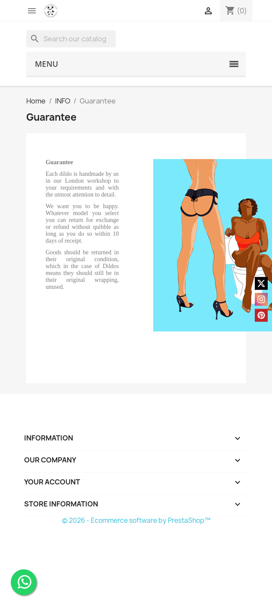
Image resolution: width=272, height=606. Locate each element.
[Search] (71, 38)
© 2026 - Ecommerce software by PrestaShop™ (136, 520)
